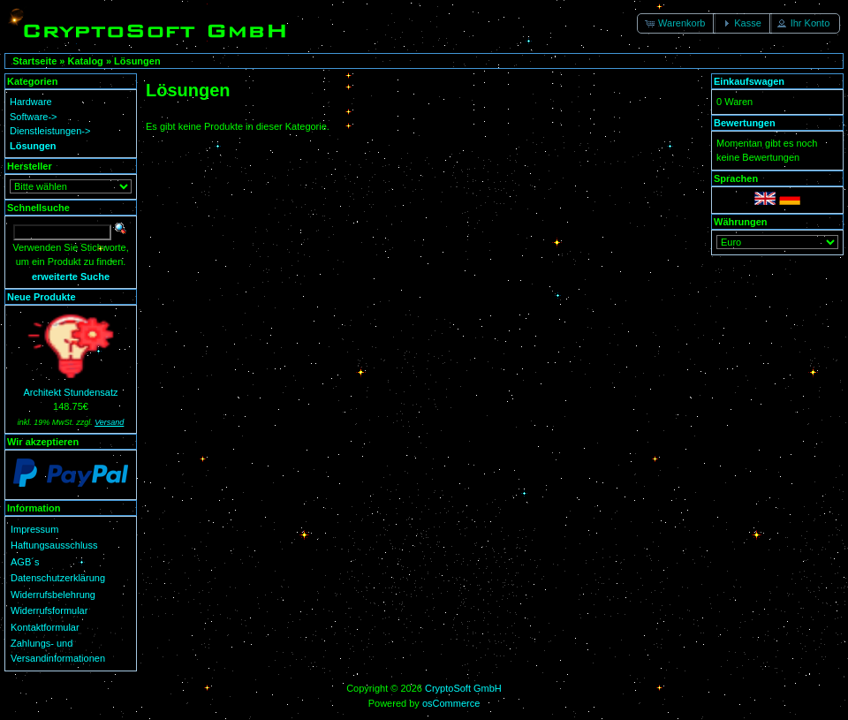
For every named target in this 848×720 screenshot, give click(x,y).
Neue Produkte (41, 297)
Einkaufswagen (749, 81)
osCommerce (451, 703)
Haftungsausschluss (54, 545)
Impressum (34, 529)
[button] (676, 23)
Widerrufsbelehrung (53, 594)
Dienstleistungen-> (50, 130)
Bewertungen (745, 122)
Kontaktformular (45, 627)
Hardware (31, 101)
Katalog (85, 61)
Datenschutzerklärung (58, 577)
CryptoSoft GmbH (463, 688)
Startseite (34, 61)
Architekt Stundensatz (70, 392)
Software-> (33, 116)
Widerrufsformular (49, 610)
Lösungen (137, 61)
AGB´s (25, 562)
